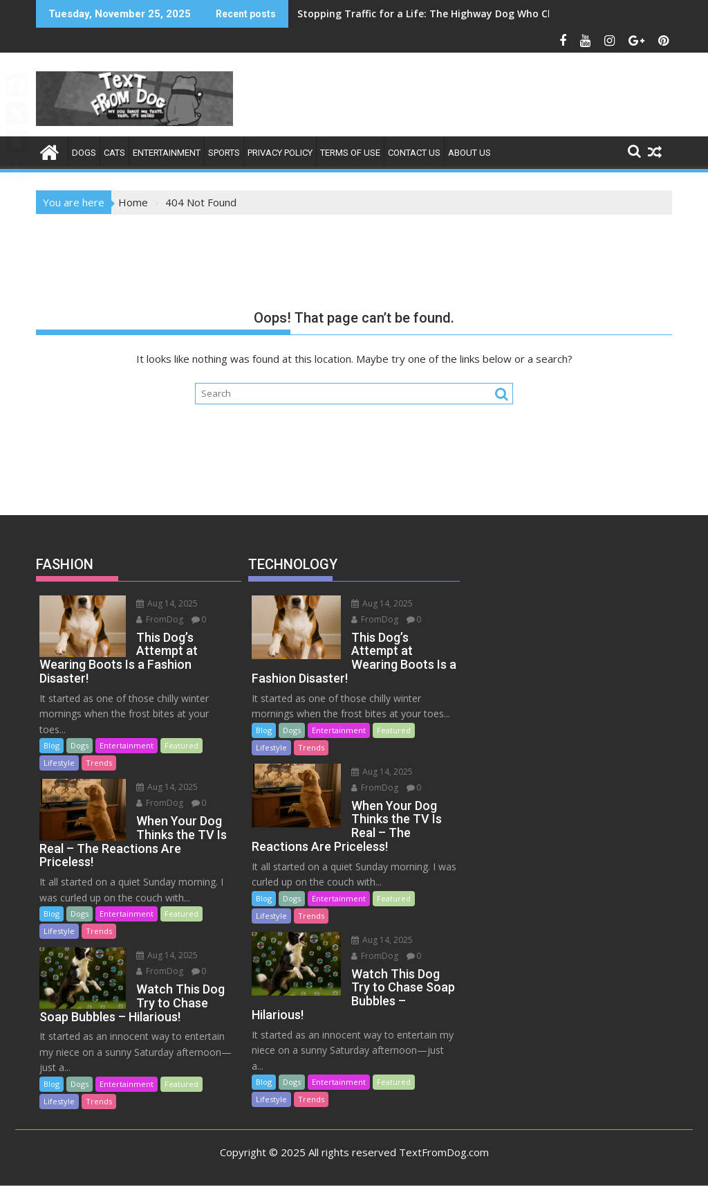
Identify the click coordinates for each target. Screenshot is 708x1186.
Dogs (84, 152)
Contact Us (414, 152)
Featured (181, 745)
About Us (469, 152)
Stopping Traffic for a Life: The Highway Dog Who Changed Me (449, 13)
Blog (51, 745)
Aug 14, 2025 (165, 603)
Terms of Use (350, 152)
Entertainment (126, 745)
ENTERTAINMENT (167, 152)
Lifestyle (59, 762)
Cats (114, 152)
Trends (99, 762)
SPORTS (224, 152)
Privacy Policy (280, 152)
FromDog (158, 619)
